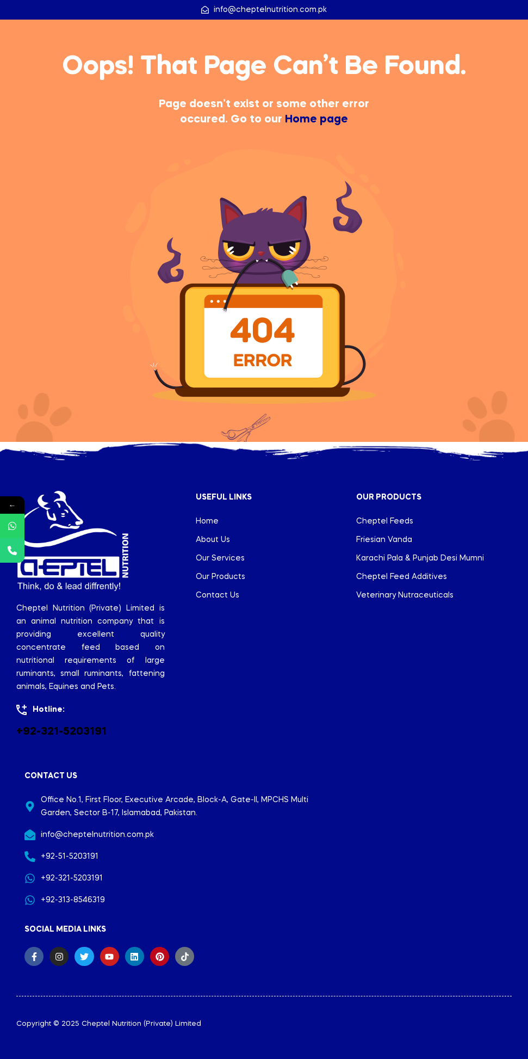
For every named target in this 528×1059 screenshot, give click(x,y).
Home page (316, 119)
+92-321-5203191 (61, 731)
